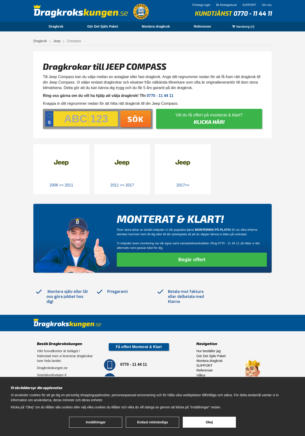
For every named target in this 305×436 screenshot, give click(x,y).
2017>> (183, 185)
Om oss (267, 5)
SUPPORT (249, 5)
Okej (209, 422)
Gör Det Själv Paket (102, 26)
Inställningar (96, 422)
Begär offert (191, 259)
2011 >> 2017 (122, 185)
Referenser (202, 26)
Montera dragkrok (156, 26)
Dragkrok (56, 26)
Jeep (57, 41)
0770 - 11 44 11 (252, 14)
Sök (135, 118)
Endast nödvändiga (152, 422)
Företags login (201, 5)
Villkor (200, 375)
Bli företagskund (226, 5)
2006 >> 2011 (61, 185)
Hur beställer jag (208, 351)
